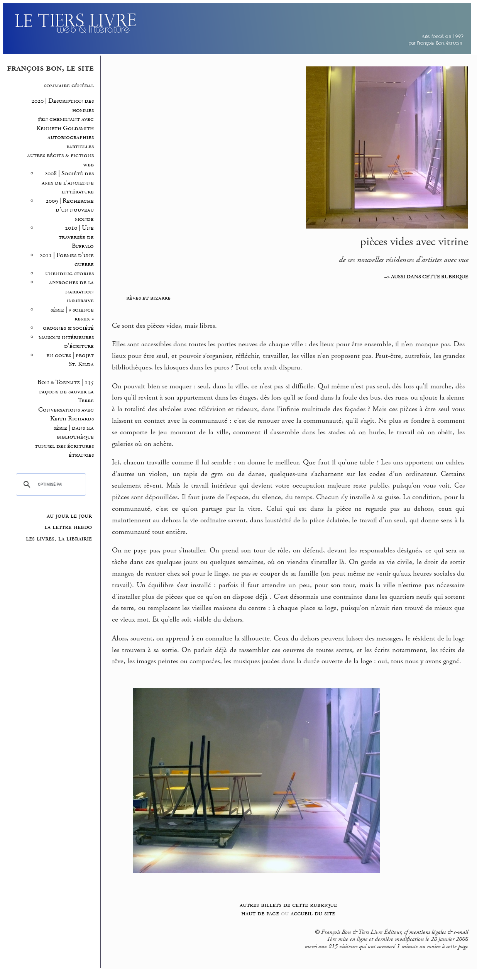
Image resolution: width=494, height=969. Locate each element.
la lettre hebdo (68, 527)
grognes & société (68, 328)
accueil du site (313, 913)
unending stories (69, 273)
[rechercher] (50, 484)
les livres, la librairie (59, 538)
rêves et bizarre (148, 297)
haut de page (260, 913)
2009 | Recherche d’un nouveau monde (70, 210)
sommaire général (69, 85)
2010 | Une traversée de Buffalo (76, 237)
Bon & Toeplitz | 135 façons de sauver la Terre (65, 391)
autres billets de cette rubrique (288, 904)
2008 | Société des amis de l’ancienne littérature (68, 182)
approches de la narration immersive (71, 291)
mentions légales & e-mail (438, 932)
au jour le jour (69, 516)
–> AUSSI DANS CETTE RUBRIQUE (426, 276)
